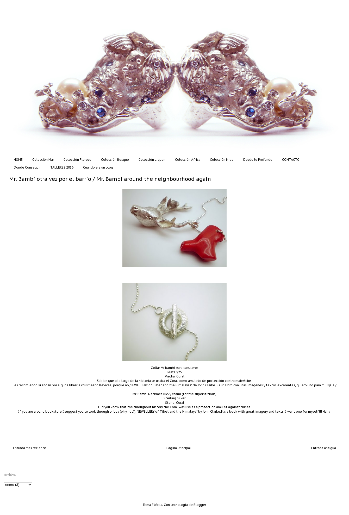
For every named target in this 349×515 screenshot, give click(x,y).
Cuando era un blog (98, 167)
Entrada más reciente (29, 448)
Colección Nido (222, 160)
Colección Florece (77, 160)
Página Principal (178, 448)
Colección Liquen (152, 160)
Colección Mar (43, 160)
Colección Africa (187, 160)
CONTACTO (291, 160)
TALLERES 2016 (61, 167)
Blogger (200, 505)
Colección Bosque (115, 160)
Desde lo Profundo (257, 160)
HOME (18, 160)
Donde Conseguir (27, 167)
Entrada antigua (323, 448)
